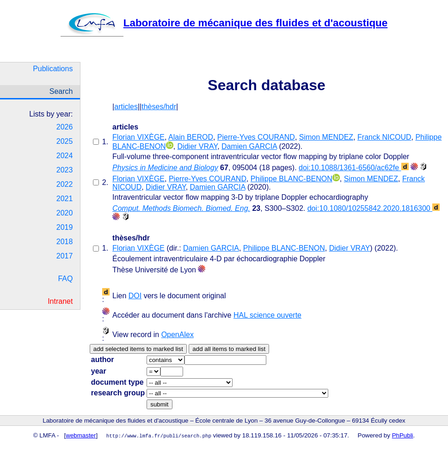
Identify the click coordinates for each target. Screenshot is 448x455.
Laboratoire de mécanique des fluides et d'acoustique (224, 23)
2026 (64, 127)
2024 (64, 156)
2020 (64, 213)
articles (126, 107)
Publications (53, 69)
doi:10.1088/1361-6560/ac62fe (354, 168)
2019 (64, 227)
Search (61, 91)
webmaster (81, 435)
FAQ (65, 279)
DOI (135, 296)
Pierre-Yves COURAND (256, 137)
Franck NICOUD (384, 137)
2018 (64, 242)
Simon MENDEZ (326, 137)
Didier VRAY (198, 146)
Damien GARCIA (249, 146)
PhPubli (402, 435)
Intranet (60, 301)
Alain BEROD (190, 137)
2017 (64, 256)
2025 (64, 141)
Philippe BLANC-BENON (291, 179)
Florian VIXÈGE (138, 137)
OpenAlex (177, 334)
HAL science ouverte (267, 315)
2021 (64, 199)
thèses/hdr (158, 107)
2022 (64, 184)
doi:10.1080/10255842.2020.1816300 (373, 208)
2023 (64, 170)
